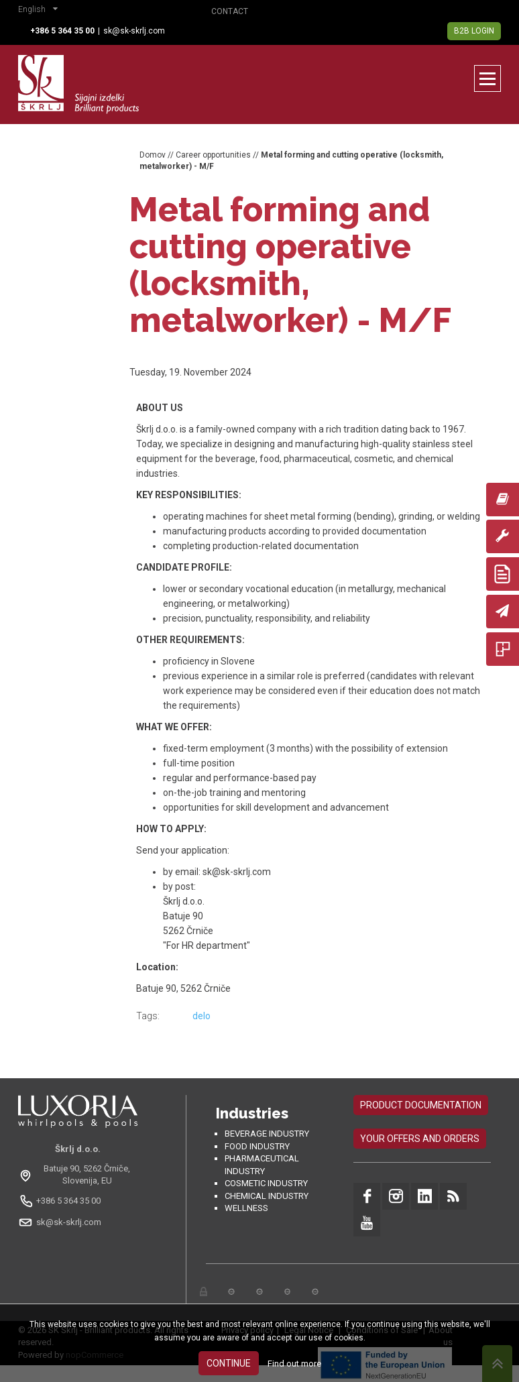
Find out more (294, 1364)
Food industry (257, 1146)
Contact (229, 11)
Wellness (246, 1208)
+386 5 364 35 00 (68, 1201)
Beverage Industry (267, 1134)
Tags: (148, 1016)
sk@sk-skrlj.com (134, 31)
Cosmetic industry (266, 1183)
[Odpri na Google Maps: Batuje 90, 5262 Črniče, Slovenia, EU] (77, 1175)
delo (201, 1016)
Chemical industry (266, 1196)
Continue (229, 1363)
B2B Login (474, 31)
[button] (41, 10)
